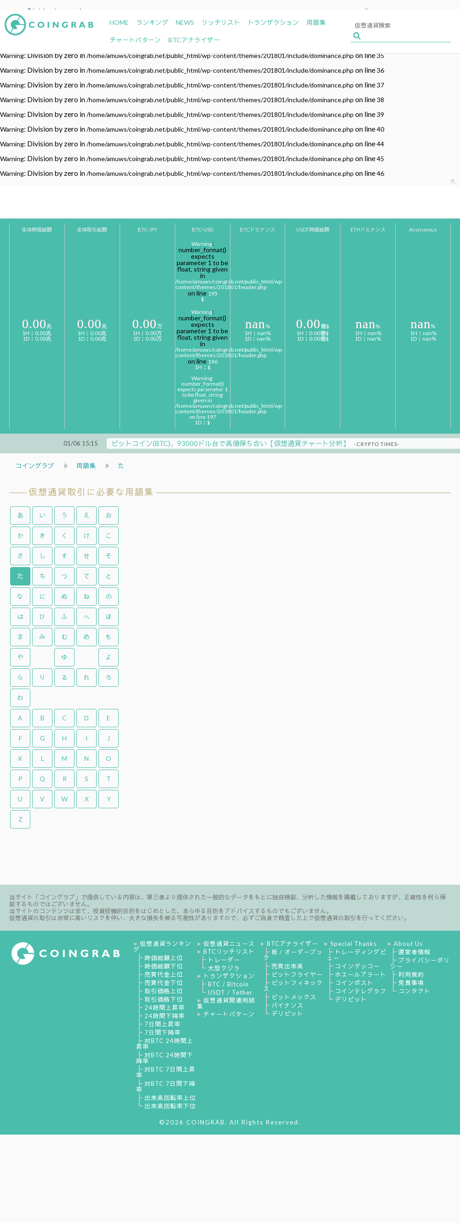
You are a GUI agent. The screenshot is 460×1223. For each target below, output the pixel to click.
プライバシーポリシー (420, 963)
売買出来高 (287, 966)
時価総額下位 (163, 966)
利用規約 (411, 974)
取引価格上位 (163, 991)
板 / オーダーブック (293, 955)
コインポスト (354, 982)
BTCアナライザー (292, 943)
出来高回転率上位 (170, 1097)
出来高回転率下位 (170, 1106)
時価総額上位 (163, 958)
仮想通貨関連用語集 (226, 1003)
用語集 (86, 465)
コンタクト (414, 991)
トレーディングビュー (356, 955)
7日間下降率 (162, 1032)
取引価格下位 (163, 999)
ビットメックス (293, 997)
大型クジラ (224, 968)
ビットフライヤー (297, 974)
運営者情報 (414, 952)
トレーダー (224, 959)
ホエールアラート (360, 974)
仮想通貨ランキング (162, 946)
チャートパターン (229, 1014)
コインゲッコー (357, 966)
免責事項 (411, 982)
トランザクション (229, 976)
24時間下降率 (164, 1016)
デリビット (287, 1013)
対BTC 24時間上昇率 (164, 1043)
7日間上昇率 (162, 1024)
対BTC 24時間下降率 (164, 1058)
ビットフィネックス (293, 985)
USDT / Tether (230, 992)
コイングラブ (35, 465)
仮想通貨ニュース (229, 943)
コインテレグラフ (360, 991)
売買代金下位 (163, 982)
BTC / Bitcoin (228, 984)
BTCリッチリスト (229, 951)
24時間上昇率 (164, 1007)
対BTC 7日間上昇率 (166, 1072)
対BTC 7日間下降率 (166, 1086)
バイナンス (287, 1005)
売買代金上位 (163, 974)
